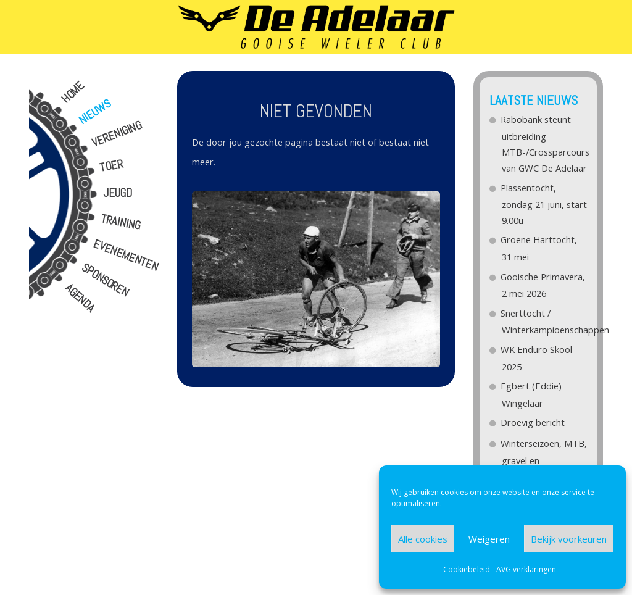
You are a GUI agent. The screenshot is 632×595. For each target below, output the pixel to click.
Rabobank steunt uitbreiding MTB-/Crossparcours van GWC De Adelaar (544, 143)
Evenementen (125, 255)
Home (73, 92)
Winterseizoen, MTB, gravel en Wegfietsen (544, 459)
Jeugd (117, 193)
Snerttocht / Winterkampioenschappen (544, 321)
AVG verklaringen (526, 569)
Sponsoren (104, 280)
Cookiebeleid (466, 569)
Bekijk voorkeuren (569, 539)
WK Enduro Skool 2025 (537, 358)
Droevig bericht (533, 422)
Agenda (80, 298)
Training (120, 223)
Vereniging (116, 134)
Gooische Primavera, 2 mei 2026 (543, 285)
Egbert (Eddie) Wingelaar (532, 394)
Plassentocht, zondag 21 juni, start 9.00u (544, 204)
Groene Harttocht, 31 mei (539, 248)
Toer (111, 165)
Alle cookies (422, 539)
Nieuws (94, 112)
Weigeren (489, 539)
